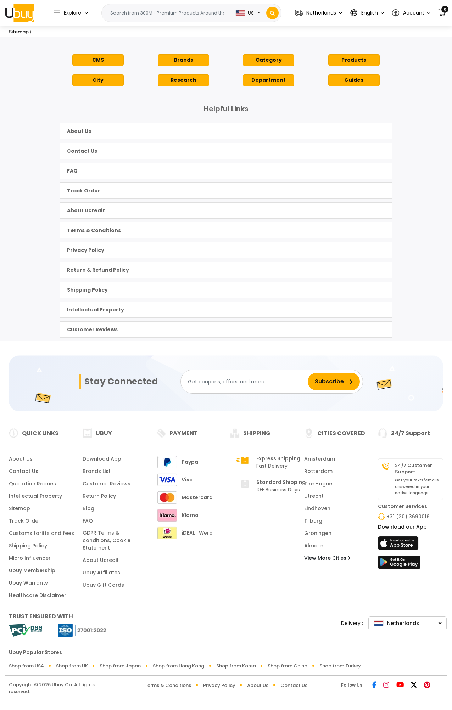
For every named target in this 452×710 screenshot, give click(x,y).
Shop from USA (26, 666)
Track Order (83, 190)
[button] (318, 13)
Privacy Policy (85, 250)
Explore (67, 13)
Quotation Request (33, 483)
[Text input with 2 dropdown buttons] (167, 13)
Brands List (97, 471)
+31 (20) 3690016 (408, 516)
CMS (98, 59)
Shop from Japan (120, 666)
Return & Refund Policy (98, 270)
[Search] (272, 13)
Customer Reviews (92, 329)
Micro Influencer (30, 558)
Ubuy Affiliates (101, 572)
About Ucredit (86, 210)
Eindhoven (317, 508)
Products (353, 59)
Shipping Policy (87, 289)
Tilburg (313, 520)
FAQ (72, 170)
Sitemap (19, 508)
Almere (313, 545)
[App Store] (399, 545)
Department (268, 80)
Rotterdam (318, 471)
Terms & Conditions (94, 230)
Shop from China (287, 666)
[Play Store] (399, 564)
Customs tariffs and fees (41, 533)
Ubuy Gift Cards (103, 584)
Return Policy (99, 496)
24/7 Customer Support (413, 468)
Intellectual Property (95, 309)
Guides (353, 80)
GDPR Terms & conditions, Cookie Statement (106, 540)
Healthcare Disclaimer (37, 595)
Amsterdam (319, 458)
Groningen (317, 533)
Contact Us (82, 150)
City (98, 80)
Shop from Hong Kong (178, 666)
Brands (183, 59)
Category (269, 59)
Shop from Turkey (340, 666)
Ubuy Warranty (28, 582)
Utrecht (314, 496)
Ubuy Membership (32, 570)
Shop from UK (72, 666)
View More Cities (327, 558)
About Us (79, 131)
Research (183, 80)
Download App (102, 458)
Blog (88, 508)
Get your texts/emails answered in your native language (417, 486)
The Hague (318, 483)
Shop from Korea (236, 666)
